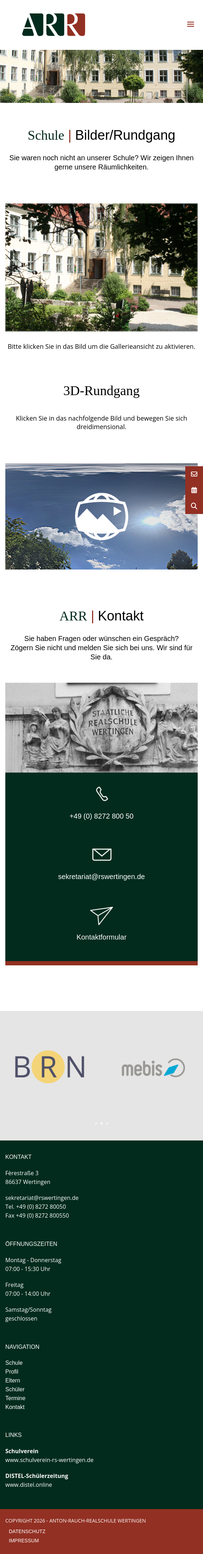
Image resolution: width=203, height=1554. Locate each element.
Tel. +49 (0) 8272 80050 (35, 1207)
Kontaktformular (101, 937)
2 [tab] (102, 1123)
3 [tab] (107, 1123)
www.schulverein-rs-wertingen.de (49, 1460)
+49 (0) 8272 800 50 (101, 816)
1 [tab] (96, 1123)
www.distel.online (28, 1485)
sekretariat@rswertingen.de (101, 876)
